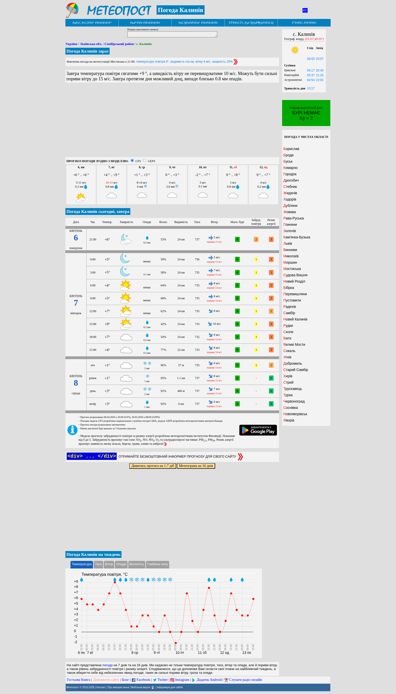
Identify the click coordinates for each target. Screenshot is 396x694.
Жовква (289, 212)
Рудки (288, 326)
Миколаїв (291, 256)
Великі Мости (294, 344)
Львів (287, 243)
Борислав (291, 149)
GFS (138, 161)
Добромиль (292, 363)
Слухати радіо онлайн (245, 680)
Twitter (163, 680)
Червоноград (294, 401)
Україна (71, 44)
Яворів (288, 420)
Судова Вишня (295, 275)
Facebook (143, 680)
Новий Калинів (295, 319)
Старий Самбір (295, 370)
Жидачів (290, 193)
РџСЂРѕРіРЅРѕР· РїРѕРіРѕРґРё (198, 22)
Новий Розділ (294, 281)
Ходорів (289, 199)
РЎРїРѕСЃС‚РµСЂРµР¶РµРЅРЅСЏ (251, 22)
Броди (288, 155)
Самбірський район (119, 44)
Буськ (287, 161)
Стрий (288, 382)
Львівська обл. (91, 44)
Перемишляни (295, 294)
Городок (289, 174)
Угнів (287, 357)
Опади (121, 564)
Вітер (109, 564)
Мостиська (292, 269)
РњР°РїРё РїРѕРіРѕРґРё (145, 22)
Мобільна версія (140, 687)
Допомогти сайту (106, 680)
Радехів (289, 307)
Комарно (290, 168)
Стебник (290, 187)
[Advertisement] (172, 121)
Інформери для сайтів (170, 687)
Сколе (288, 332)
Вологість (137, 564)
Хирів (287, 376)
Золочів (289, 231)
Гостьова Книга (78, 680)
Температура (82, 564)
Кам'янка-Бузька (296, 237)
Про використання (118, 687)
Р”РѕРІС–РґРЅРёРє (304, 22)
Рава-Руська (293, 218)
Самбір (289, 313)
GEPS (151, 161)
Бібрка (288, 288)
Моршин (290, 262)
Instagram (182, 680)
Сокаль (289, 351)
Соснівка (290, 408)
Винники (290, 250)
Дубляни (290, 206)
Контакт (101, 687)
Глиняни (290, 224)
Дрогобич (291, 180)
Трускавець (292, 389)
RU (305, 10)
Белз (287, 338)
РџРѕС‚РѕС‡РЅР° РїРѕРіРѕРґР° (92, 22)
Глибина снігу (157, 564)
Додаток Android (209, 680)
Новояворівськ (295, 414)
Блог (125, 680)
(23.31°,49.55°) (314, 39)
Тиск (98, 564)
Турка (288, 395)
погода (107, 665)
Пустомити (292, 300)
